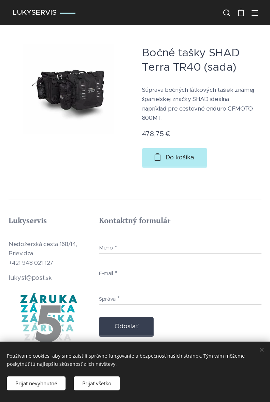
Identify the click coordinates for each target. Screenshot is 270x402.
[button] (226, 12)
